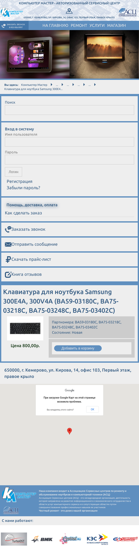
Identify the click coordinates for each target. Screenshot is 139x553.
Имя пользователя (21, 134)
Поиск (10, 102)
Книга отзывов (23, 275)
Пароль (11, 152)
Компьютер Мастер (34, 84)
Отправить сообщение (31, 244)
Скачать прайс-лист (28, 260)
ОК (92, 409)
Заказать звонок (25, 229)
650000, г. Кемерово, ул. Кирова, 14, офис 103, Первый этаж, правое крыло (69, 13)
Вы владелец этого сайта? (60, 410)
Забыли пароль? (23, 187)
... (57, 84)
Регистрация (19, 181)
